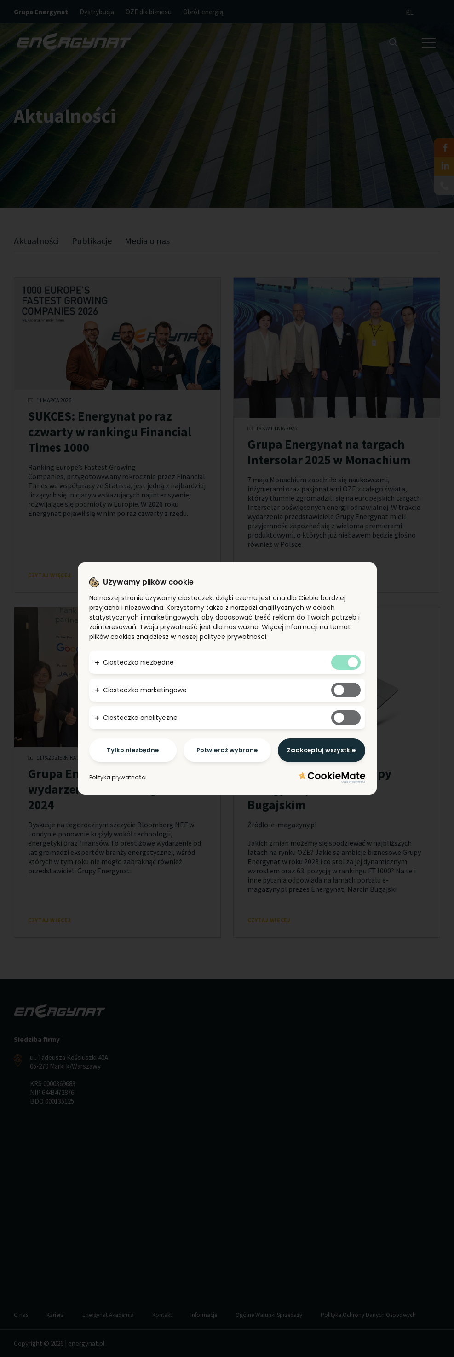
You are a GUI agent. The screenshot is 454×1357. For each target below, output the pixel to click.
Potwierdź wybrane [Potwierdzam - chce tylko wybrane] (227, 750)
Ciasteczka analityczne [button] (140, 717)
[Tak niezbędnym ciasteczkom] (346, 662)
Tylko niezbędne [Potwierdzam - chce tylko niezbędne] (133, 750)
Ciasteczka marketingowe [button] (145, 690)
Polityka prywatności (118, 777)
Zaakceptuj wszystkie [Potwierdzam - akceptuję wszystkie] (321, 750)
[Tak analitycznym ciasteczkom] (346, 717)
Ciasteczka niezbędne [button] (138, 662)
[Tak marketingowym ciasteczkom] (346, 690)
